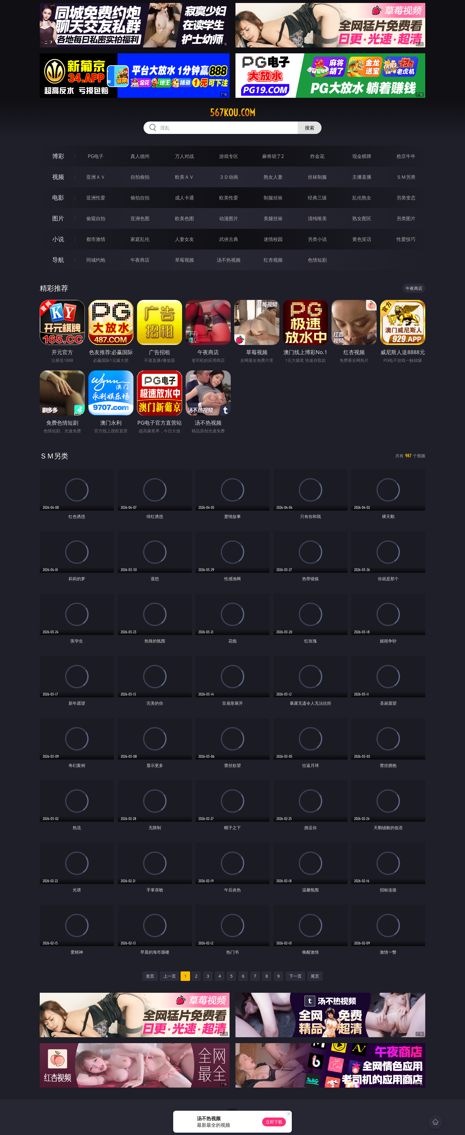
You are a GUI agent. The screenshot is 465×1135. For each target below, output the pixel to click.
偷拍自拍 (139, 197)
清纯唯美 (317, 218)
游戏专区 (228, 156)
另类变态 (405, 197)
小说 (58, 239)
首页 (150, 976)
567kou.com (232, 113)
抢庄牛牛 (405, 156)
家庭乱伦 (139, 239)
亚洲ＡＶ (95, 177)
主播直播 (361, 177)
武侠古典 (228, 239)
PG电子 (95, 156)
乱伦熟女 (361, 197)
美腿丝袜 (273, 218)
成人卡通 (184, 197)
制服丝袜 (273, 197)
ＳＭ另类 (405, 177)
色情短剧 (317, 260)
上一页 (169, 976)
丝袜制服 (317, 177)
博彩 (58, 156)
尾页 (315, 976)
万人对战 (184, 156)
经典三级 (317, 197)
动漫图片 (228, 218)
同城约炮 (95, 260)
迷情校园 (273, 239)
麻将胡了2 (273, 156)
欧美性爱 (228, 197)
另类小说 (317, 239)
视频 (58, 177)
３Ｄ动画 (228, 177)
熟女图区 (361, 218)
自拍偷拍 (139, 177)
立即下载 (274, 1122)
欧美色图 (184, 218)
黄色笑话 (361, 239)
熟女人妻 (273, 177)
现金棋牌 (361, 156)
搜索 (309, 127)
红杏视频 (273, 260)
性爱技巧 (405, 239)
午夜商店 (139, 260)
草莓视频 (184, 260)
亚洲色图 (139, 218)
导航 (58, 260)
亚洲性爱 (95, 197)
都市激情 (95, 239)
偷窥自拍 (95, 218)
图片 (58, 218)
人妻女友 (184, 239)
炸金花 (317, 156)
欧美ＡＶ (184, 177)
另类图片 (405, 218)
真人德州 (139, 156)
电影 (58, 198)
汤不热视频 (229, 260)
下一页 (295, 976)
